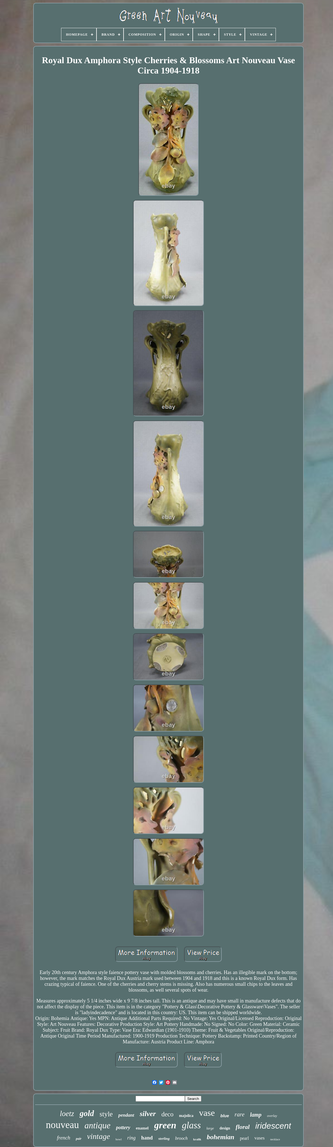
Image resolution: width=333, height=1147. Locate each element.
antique (97, 1125)
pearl (244, 1138)
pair (78, 1139)
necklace (275, 1139)
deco (167, 1114)
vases (259, 1138)
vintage (98, 1136)
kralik (197, 1139)
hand (147, 1138)
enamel (142, 1128)
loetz (67, 1113)
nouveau (62, 1124)
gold (86, 1113)
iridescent (273, 1125)
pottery (123, 1127)
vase (207, 1113)
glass (191, 1125)
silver (148, 1114)
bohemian (220, 1137)
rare (239, 1114)
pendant (126, 1115)
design (224, 1128)
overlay (272, 1116)
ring (131, 1138)
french (63, 1138)
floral (243, 1126)
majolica (186, 1116)
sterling (164, 1138)
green (165, 1125)
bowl (118, 1139)
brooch (181, 1138)
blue (224, 1115)
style (106, 1114)
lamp (255, 1115)
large (210, 1128)
